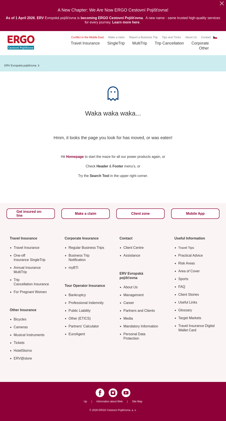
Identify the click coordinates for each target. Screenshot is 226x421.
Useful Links (187, 302)
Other (204, 48)
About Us (191, 37)
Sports (183, 279)
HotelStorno (23, 350)
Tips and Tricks (171, 37)
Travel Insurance (85, 43)
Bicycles (20, 319)
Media (128, 318)
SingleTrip (116, 43)
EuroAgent (77, 334)
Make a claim (116, 37)
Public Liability (79, 310)
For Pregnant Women (30, 292)
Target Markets (189, 318)
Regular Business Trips (86, 247)
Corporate (200, 43)
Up (85, 401)
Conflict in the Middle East (87, 37)
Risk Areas (186, 263)
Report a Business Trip (143, 37)
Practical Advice (190, 255)
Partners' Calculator (84, 326)
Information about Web (109, 401)
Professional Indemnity (86, 303)
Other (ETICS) (80, 318)
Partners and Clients (139, 310)
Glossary (185, 310)
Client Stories (188, 294)
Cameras (21, 327)
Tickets (19, 343)
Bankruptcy (77, 295)
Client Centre (133, 247)
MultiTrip (139, 43)
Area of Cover (189, 271)
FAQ (181, 287)
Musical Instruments (29, 335)
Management (133, 295)
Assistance (131, 255)
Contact (206, 37)
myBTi (73, 267)
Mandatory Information (140, 326)
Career (128, 303)
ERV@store (23, 358)
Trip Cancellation (169, 43)
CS (215, 37)
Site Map (137, 401)
